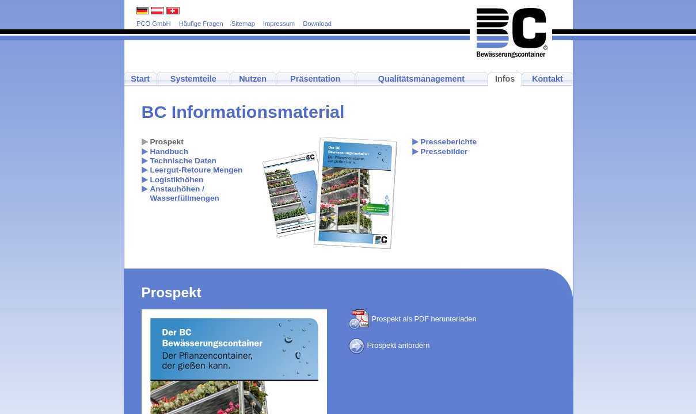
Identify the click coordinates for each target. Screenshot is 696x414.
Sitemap (243, 23)
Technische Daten (183, 160)
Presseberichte (449, 141)
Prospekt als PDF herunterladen (413, 319)
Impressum (279, 23)
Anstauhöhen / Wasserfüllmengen (184, 193)
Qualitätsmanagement (421, 78)
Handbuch (169, 151)
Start (140, 78)
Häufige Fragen (201, 23)
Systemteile (193, 78)
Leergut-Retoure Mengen (196, 170)
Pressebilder (444, 151)
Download (317, 23)
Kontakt (547, 78)
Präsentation (315, 78)
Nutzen (253, 78)
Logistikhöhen (177, 179)
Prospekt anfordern (389, 345)
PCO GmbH (153, 23)
